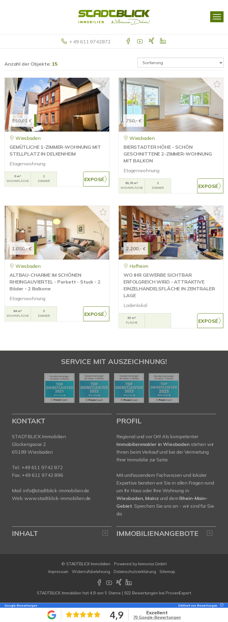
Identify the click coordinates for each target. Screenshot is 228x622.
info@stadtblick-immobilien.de (56, 490)
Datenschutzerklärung (135, 571)
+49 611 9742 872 (42, 467)
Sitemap (167, 571)
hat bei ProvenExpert (114, 593)
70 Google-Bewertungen (157, 617)
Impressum (58, 571)
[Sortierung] (180, 63)
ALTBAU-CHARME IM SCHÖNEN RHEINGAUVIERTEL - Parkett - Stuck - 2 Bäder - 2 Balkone (55, 282)
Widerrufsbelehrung (91, 571)
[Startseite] (114, 17)
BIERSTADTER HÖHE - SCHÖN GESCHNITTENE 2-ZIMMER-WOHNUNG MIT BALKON (168, 154)
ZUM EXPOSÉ (96, 179)
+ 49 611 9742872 (90, 42)
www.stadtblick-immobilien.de (57, 498)
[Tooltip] (221, 605)
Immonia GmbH (152, 563)
